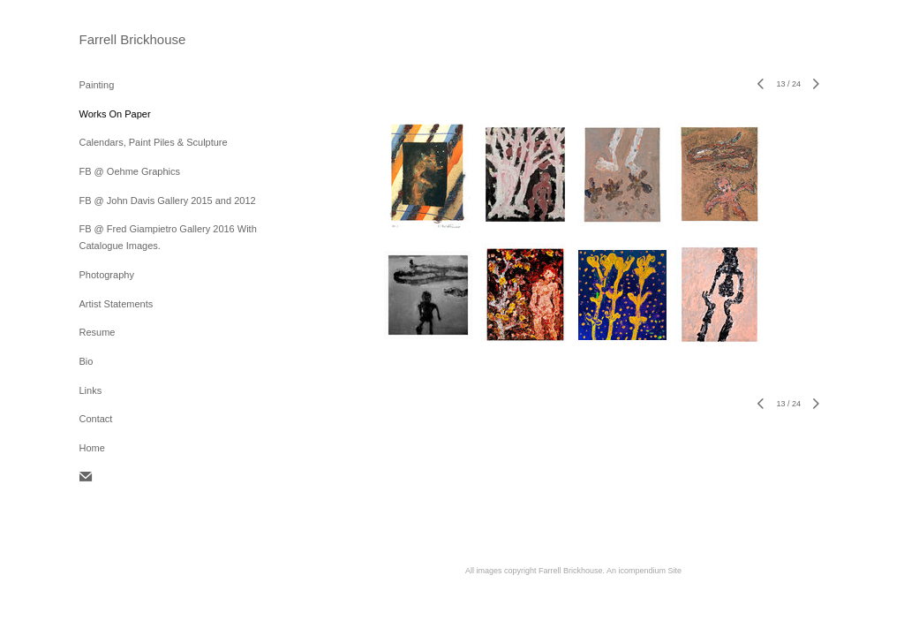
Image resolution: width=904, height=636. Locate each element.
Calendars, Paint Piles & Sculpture (153, 142)
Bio (86, 361)
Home (92, 448)
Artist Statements (116, 304)
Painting (97, 85)
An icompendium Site (644, 570)
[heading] (123, 39)
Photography (106, 274)
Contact (96, 418)
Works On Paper (115, 114)
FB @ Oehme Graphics (129, 171)
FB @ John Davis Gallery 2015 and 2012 (167, 200)
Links (90, 390)
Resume (97, 332)
